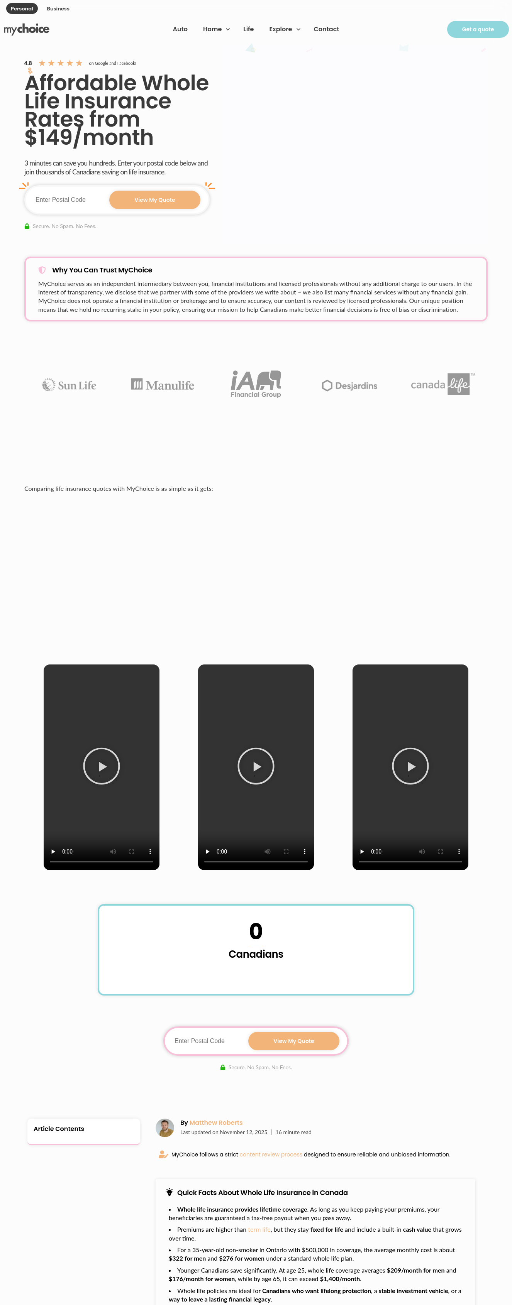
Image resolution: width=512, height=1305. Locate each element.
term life (259, 1229)
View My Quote (154, 200)
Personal (22, 8)
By (211, 1122)
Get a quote (478, 29)
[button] (101, 767)
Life (248, 29)
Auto (180, 29)
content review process (271, 1154)
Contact (326, 29)
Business (58, 8)
